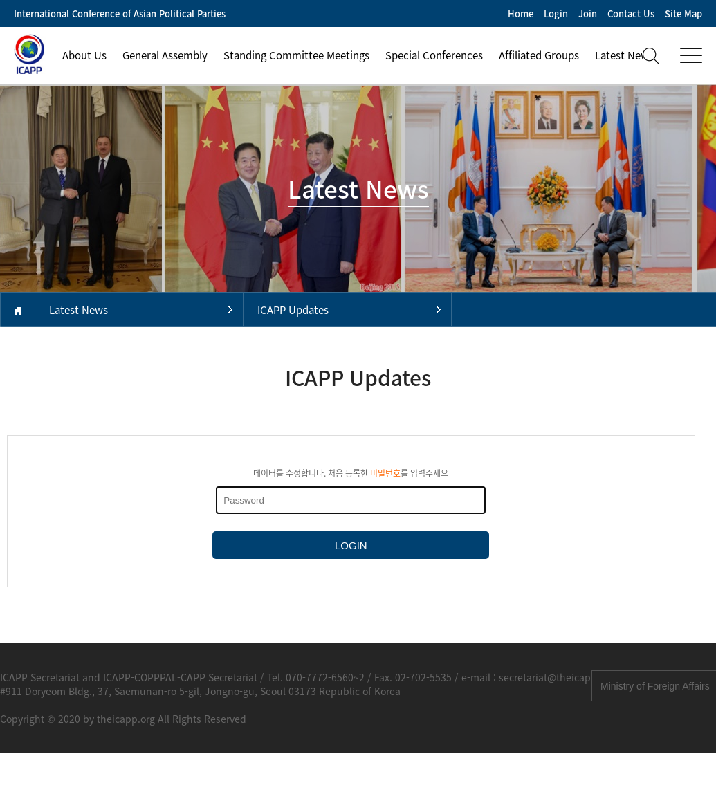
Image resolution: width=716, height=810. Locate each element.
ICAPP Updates (293, 309)
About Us (84, 55)
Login (556, 13)
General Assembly (165, 55)
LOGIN (351, 545)
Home (520, 13)
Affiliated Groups (539, 55)
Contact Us (630, 13)
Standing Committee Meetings (296, 55)
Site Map (683, 13)
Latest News (78, 309)
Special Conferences (434, 55)
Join (587, 13)
